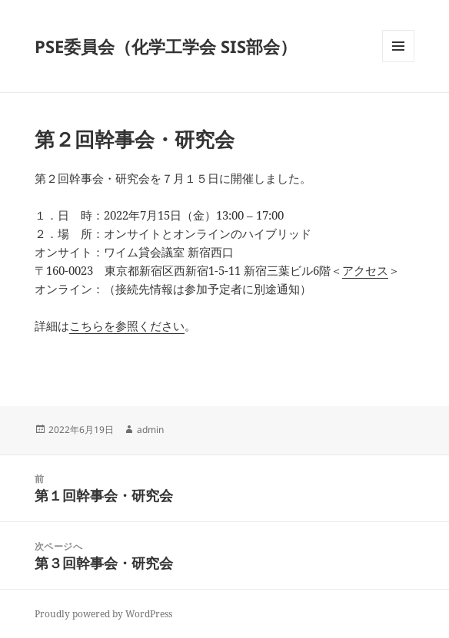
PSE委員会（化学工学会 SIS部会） (166, 46)
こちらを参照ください (127, 325)
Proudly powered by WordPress (103, 613)
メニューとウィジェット (398, 61)
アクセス (365, 270)
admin (150, 429)
